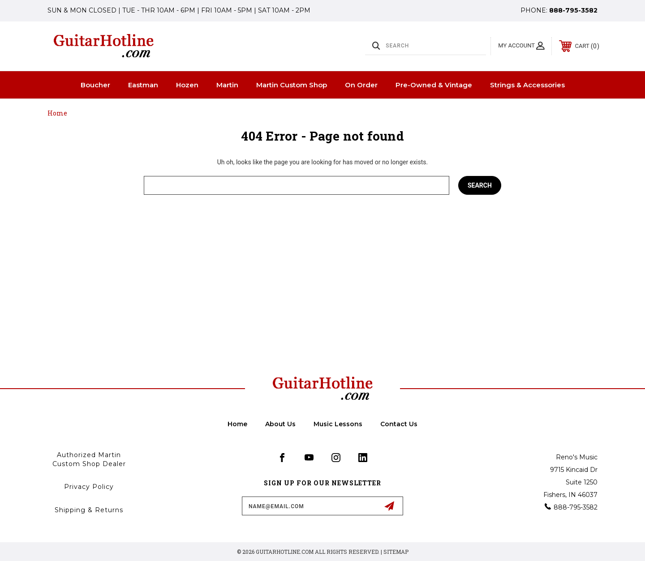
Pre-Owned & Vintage (434, 85)
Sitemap (395, 551)
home (237, 424)
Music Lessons (338, 424)
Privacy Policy (89, 487)
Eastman (143, 85)
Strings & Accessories (527, 85)
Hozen (187, 85)
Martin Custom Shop (291, 85)
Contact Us (398, 424)
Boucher (95, 85)
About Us (280, 424)
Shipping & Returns (89, 510)
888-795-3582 (573, 10)
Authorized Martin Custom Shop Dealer (89, 459)
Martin (227, 85)
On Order (361, 85)
